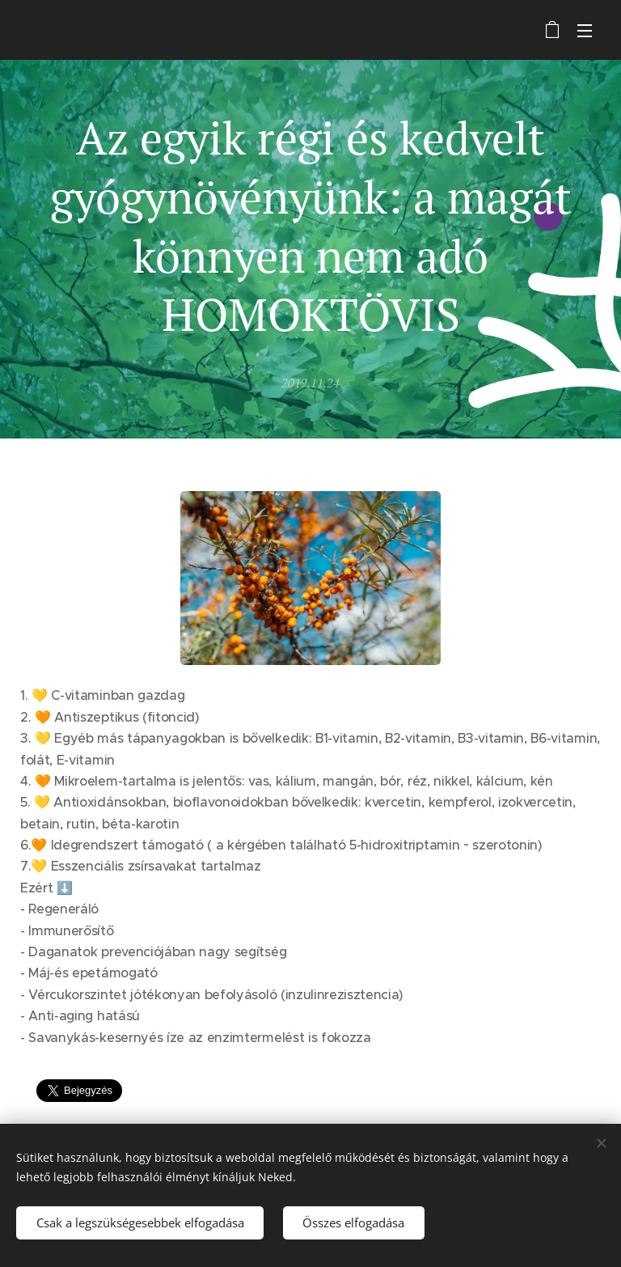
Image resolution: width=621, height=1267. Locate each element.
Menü (584, 31)
